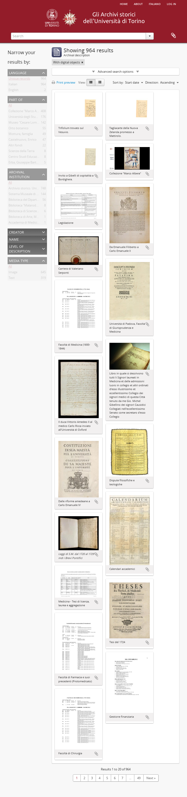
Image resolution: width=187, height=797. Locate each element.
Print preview (63, 82)
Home (124, 3)
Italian (13, 85)
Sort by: (118, 82)
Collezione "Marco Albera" (27, 112)
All (10, 106)
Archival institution (19, 174)
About (138, 3)
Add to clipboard (96, 128)
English (14, 91)
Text (12, 279)
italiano (155, 3)
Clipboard (173, 36)
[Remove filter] (82, 62)
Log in (171, 3)
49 (138, 778)
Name (14, 239)
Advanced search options (115, 71)
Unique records (19, 79)
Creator (16, 232)
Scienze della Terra (21, 152)
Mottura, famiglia (21, 135)
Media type (18, 260)
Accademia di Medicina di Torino (31, 223)
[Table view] (99, 82)
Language (18, 72)
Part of (16, 99)
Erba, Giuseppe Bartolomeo (28, 163)
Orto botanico (18, 129)
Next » (150, 778)
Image (13, 273)
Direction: (152, 82)
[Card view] (90, 82)
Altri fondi (15, 146)
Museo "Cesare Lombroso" (27, 123)
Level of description (19, 248)
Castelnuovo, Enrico (23, 140)
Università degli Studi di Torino (30, 117)
